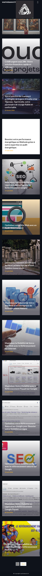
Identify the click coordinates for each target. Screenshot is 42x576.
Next (23, 564)
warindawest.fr (9, 2)
